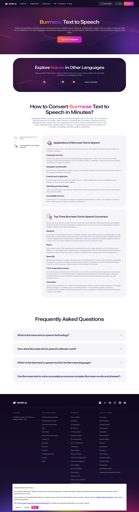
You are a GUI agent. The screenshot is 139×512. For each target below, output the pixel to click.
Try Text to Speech (69, 39)
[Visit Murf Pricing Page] (69, 3)
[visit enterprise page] (61, 3)
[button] (24, 3)
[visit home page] (11, 3)
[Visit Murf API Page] (55, 3)
